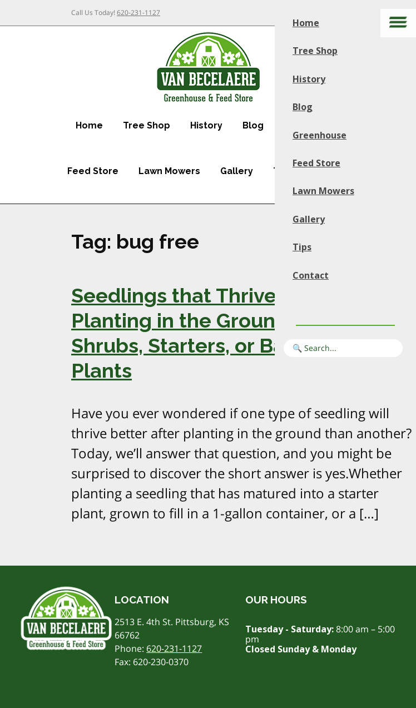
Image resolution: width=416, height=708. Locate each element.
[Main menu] (398, 23)
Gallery (236, 171)
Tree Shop (146, 125)
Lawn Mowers (169, 171)
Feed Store (92, 171)
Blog (253, 125)
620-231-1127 (138, 12)
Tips (302, 247)
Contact (311, 275)
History (206, 125)
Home (89, 125)
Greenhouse (319, 135)
